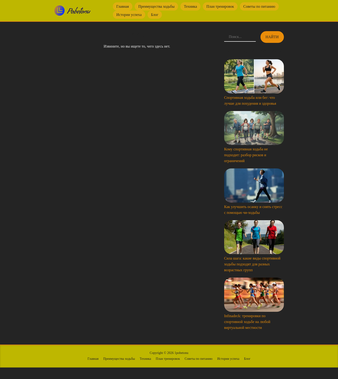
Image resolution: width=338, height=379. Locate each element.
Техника (190, 6)
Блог (155, 15)
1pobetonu (181, 353)
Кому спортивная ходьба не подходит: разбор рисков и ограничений (246, 155)
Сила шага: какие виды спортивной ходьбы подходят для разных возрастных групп (252, 264)
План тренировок (220, 6)
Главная (122, 6)
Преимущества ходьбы (156, 6)
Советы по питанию (259, 6)
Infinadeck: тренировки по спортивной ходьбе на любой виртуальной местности (247, 322)
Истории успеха (129, 15)
